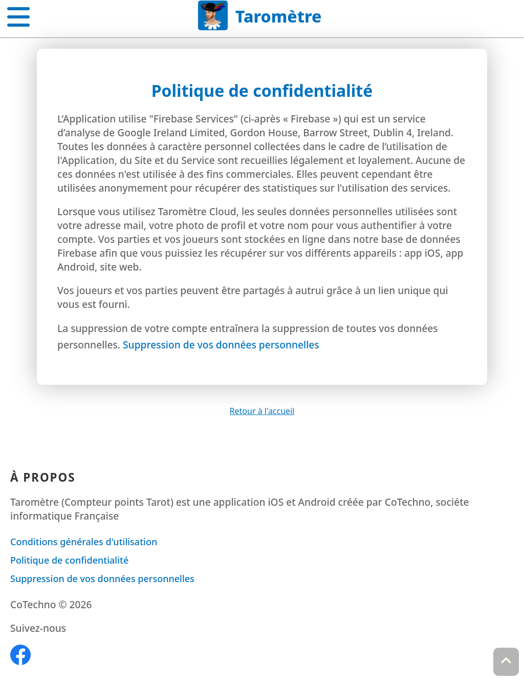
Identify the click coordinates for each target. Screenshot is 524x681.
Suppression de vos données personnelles (221, 345)
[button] (18, 15)
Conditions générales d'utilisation (83, 541)
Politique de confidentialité (69, 560)
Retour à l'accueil (262, 411)
